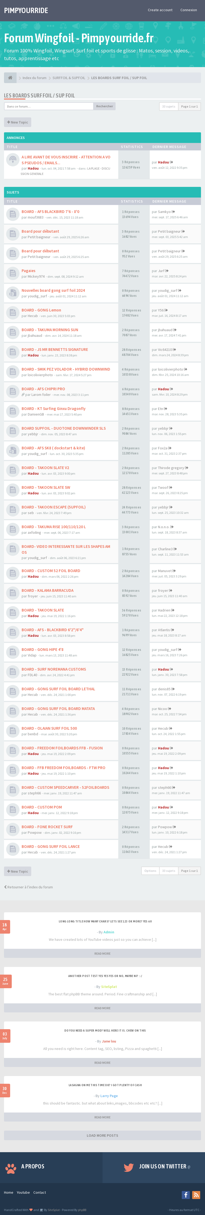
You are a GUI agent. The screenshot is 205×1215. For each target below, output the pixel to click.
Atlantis (164, 629)
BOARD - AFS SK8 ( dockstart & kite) (53, 447)
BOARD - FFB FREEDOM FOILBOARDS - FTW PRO (63, 767)
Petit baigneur (39, 237)
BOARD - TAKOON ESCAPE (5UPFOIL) (54, 507)
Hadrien (164, 610)
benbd (33, 734)
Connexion (188, 9)
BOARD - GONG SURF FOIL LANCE (51, 846)
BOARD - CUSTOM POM (42, 807)
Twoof (163, 487)
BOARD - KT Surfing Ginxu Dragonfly (53, 408)
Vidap (32, 655)
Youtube (23, 1192)
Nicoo (162, 708)
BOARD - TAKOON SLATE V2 (45, 467)
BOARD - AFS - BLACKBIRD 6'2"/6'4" (53, 629)
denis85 (164, 689)
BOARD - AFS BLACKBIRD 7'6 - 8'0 (50, 211)
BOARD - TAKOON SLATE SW (46, 487)
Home (8, 1192)
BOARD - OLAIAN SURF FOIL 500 (49, 728)
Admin (109, 932)
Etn (160, 408)
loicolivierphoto (40, 374)
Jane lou (109, 1041)
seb (31, 512)
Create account (160, 9)
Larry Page (109, 1095)
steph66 (34, 793)
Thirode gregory (171, 467)
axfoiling (34, 532)
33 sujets (168, 106)
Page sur (189, 106)
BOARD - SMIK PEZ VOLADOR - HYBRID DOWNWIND (66, 369)
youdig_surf (37, 296)
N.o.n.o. (163, 526)
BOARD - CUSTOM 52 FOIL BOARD (51, 570)
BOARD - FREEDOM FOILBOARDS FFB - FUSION (62, 747)
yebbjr (33, 434)
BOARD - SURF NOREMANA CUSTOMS (54, 669)
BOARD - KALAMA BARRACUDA (47, 590)
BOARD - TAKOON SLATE (43, 610)
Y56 (161, 310)
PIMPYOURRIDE (26, 10)
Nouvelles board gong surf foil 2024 (53, 290)
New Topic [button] (17, 122)
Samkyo (164, 211)
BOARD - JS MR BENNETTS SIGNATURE (55, 349)
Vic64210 (165, 349)
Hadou (33, 168)
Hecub (33, 315)
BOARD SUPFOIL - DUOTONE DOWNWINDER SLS (64, 428)
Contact (39, 1192)
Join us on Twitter (165, 1166)
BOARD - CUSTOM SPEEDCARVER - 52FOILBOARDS (65, 787)
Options (150, 871)
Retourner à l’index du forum (28, 887)
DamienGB (36, 414)
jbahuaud (35, 335)
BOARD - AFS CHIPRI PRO (43, 388)
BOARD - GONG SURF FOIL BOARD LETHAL (58, 688)
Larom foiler (41, 394)
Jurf (161, 270)
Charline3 (165, 549)
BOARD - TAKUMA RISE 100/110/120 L (54, 526)
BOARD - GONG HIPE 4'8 (43, 649)
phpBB (82, 1210)
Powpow (35, 832)
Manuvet (165, 570)
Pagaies (29, 270)
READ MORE (102, 953)
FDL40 (32, 674)
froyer (33, 596)
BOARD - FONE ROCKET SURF (47, 826)
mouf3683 (36, 217)
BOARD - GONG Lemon (41, 310)
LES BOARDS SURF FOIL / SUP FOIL (39, 95)
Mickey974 (36, 276)
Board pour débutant (40, 231)
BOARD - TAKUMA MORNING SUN (50, 329)
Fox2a (162, 448)
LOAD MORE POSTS (102, 1135)
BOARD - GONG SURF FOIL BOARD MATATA (58, 708)
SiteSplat (109, 986)
